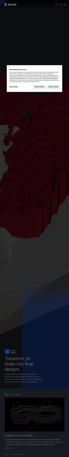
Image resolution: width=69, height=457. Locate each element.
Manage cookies (13, 86)
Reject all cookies (39, 86)
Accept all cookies (53, 86)
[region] (34, 78)
